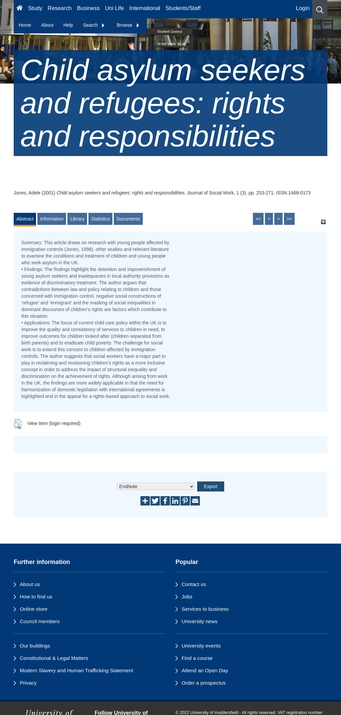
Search (94, 25)
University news (200, 621)
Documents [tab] (128, 219)
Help (68, 25)
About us (30, 584)
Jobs (187, 596)
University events (201, 646)
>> (289, 219)
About (47, 25)
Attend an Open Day (205, 670)
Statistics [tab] (100, 219)
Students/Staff (183, 8)
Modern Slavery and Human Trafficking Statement (76, 670)
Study (35, 8)
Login (303, 8)
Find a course (197, 658)
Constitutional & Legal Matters (54, 658)
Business (88, 8)
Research (60, 8)
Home (25, 25)
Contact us (194, 584)
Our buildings (35, 646)
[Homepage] (19, 9)
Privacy (28, 683)
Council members (40, 621)
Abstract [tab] (24, 219)
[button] (319, 9)
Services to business (205, 609)
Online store (33, 609)
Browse (128, 25)
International (144, 8)
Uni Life (114, 8)
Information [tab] (51, 219)
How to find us (36, 596)
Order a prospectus (204, 683)
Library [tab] (77, 219)
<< (258, 219)
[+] (323, 222)
